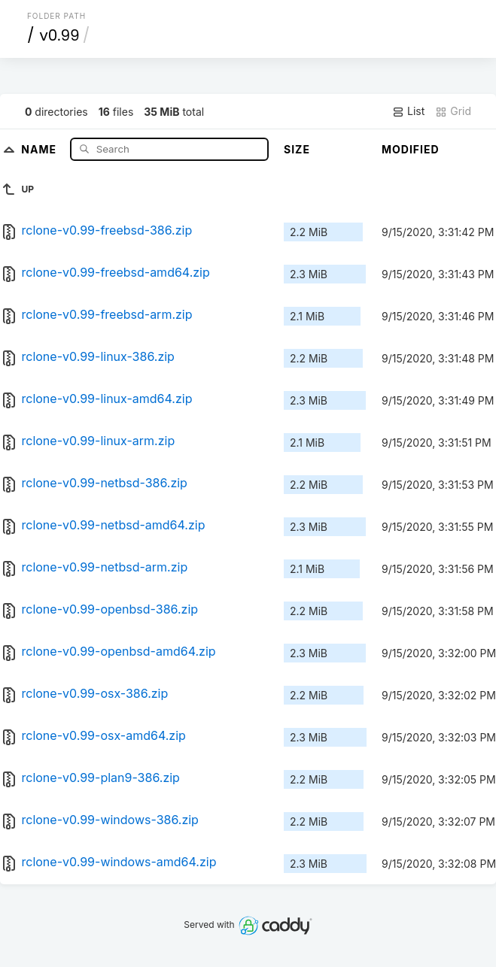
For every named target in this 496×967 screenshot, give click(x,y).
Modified (411, 149)
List (408, 111)
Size (297, 149)
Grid (453, 111)
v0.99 (59, 35)
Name (40, 148)
